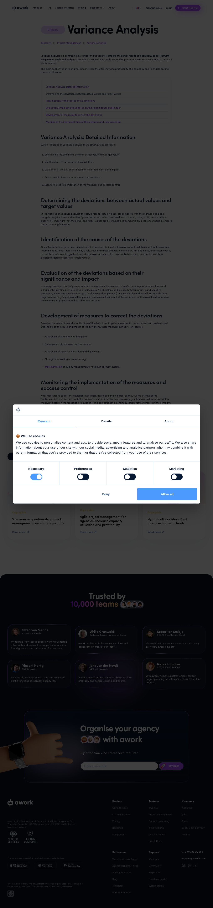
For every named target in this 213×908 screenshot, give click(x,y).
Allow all (167, 494)
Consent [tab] (44, 421)
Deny (106, 494)
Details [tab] (106, 421)
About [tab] (168, 421)
